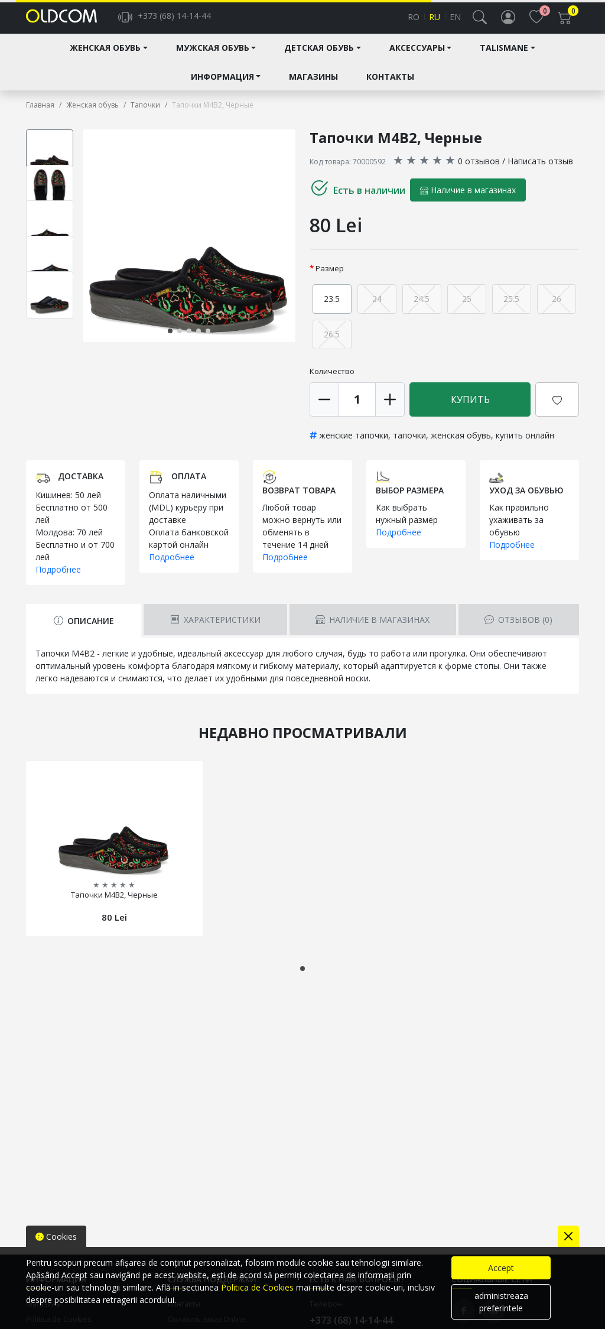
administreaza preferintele (501, 1302)
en (455, 21)
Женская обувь (105, 57)
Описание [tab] (84, 630)
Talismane (504, 57)
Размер (329, 277)
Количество (332, 380)
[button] (480, 21)
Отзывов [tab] (518, 629)
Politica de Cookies (257, 1287)
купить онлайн (525, 444)
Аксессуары (417, 57)
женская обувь (461, 444)
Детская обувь (319, 57)
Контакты (390, 85)
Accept (501, 1267)
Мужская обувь (212, 57)
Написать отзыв (540, 170)
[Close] (568, 1236)
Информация (222, 85)
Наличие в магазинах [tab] (372, 629)
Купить (470, 408)
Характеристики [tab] (215, 629)
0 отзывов (479, 170)
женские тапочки (353, 444)
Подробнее (58, 578)
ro (413, 21)
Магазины (313, 85)
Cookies (56, 1236)
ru (434, 21)
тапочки (409, 444)
